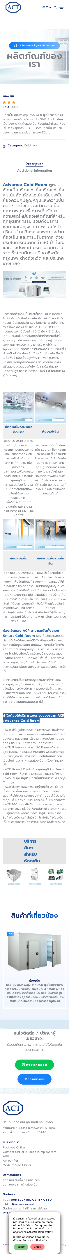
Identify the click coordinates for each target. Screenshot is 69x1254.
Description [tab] (34, 164)
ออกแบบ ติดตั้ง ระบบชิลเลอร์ (21, 1180)
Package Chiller (14, 1147)
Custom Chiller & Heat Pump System (29, 1152)
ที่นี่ (41, 702)
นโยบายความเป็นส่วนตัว (34, 1240)
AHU (6, 1156)
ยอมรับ (21, 1247)
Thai (47, 7)
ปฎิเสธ (37, 1247)
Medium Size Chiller (17, 1165)
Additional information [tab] (34, 170)
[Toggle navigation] (61, 7)
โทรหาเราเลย (34, 1079)
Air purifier (10, 1161)
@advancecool (34, 1065)
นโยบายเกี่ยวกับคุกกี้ (23, 1237)
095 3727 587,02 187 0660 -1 (33, 1200)
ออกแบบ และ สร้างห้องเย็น (20, 1184)
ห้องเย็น (34, 980)
